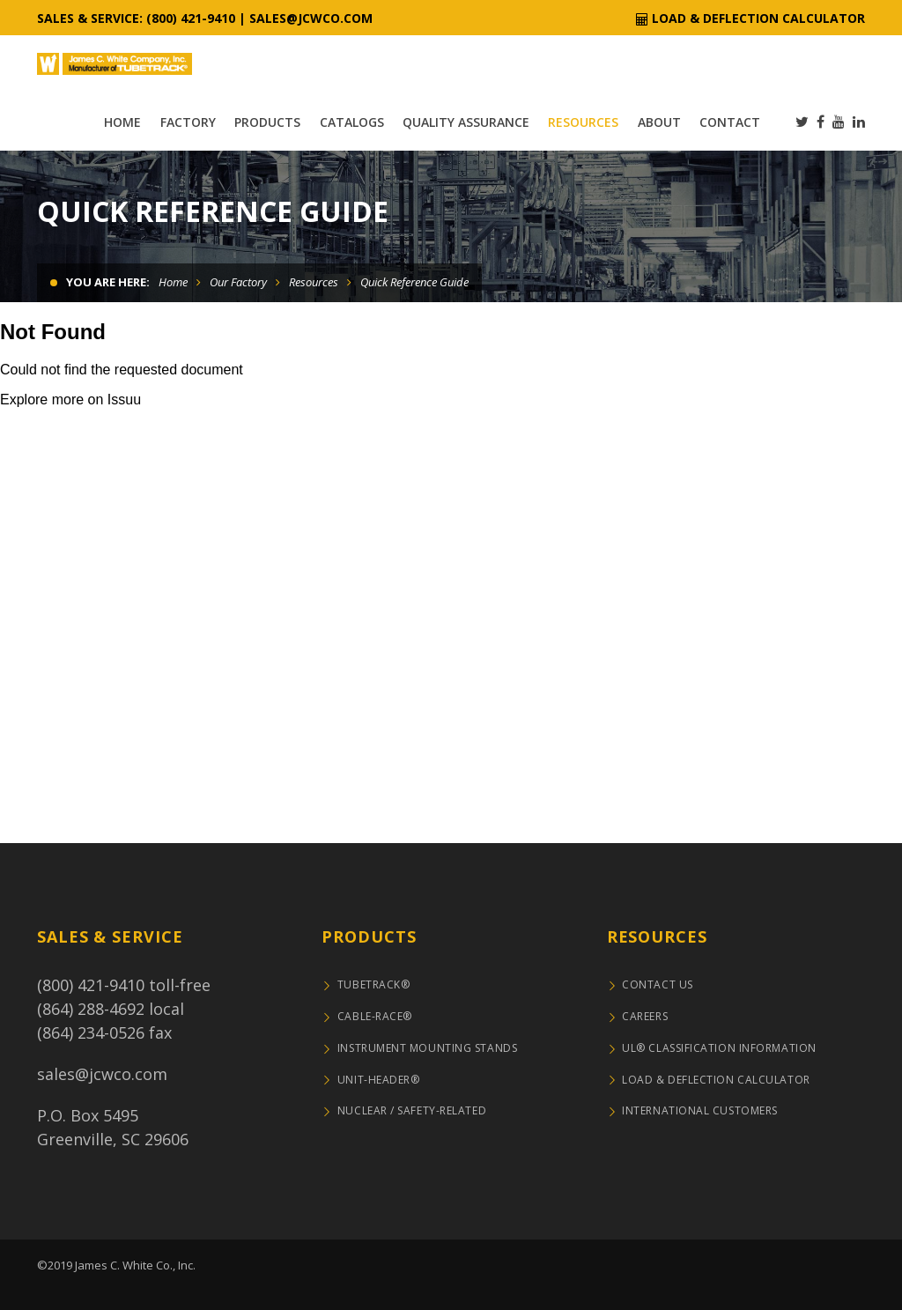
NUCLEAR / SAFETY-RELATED (411, 1110)
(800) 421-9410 (90, 984)
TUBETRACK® (373, 984)
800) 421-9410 (193, 18)
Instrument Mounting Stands (427, 1047)
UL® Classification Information (719, 1047)
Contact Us (657, 984)
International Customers (700, 1110)
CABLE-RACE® (374, 1016)
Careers (645, 1016)
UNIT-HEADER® (378, 1079)
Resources (313, 282)
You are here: (108, 282)
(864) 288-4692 (90, 1008)
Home (173, 282)
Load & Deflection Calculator (758, 18)
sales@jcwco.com (311, 18)
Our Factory (238, 282)
